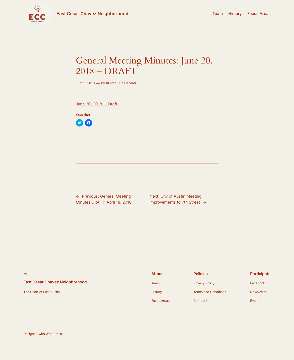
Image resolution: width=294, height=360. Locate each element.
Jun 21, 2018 (85, 83)
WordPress (54, 334)
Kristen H (113, 83)
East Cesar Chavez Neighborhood (92, 13)
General (130, 83)
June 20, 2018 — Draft (96, 104)
